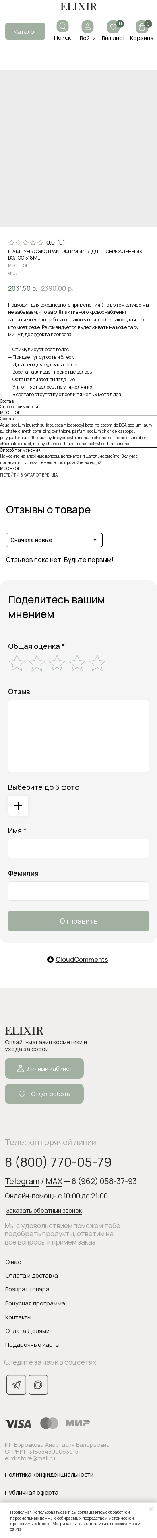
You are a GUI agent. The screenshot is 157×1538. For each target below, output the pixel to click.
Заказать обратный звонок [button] (44, 1210)
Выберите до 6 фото (43, 787)
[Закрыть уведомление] (151, 1509)
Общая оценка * (36, 646)
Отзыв (19, 691)
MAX (54, 1181)
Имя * (17, 830)
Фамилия (23, 873)
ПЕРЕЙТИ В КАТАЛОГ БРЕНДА (29, 475)
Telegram (22, 1181)
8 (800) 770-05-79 (58, 1162)
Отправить (79, 921)
